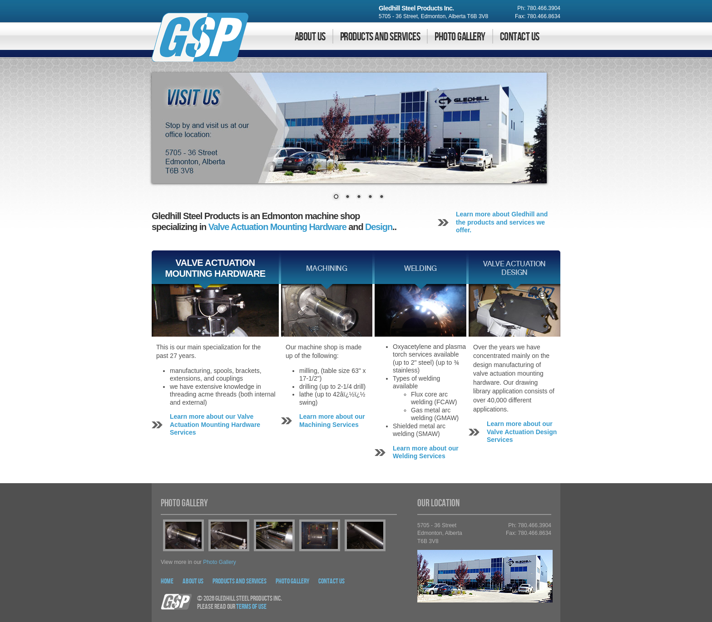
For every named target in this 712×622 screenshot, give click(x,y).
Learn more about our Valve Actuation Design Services (522, 431)
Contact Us (519, 37)
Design (378, 227)
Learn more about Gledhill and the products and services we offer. (502, 222)
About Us (310, 37)
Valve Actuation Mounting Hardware (277, 227)
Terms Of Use (251, 606)
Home (167, 581)
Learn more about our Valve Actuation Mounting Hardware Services (215, 424)
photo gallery (219, 562)
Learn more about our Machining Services (332, 420)
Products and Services (380, 37)
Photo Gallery (460, 37)
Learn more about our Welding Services (426, 452)
